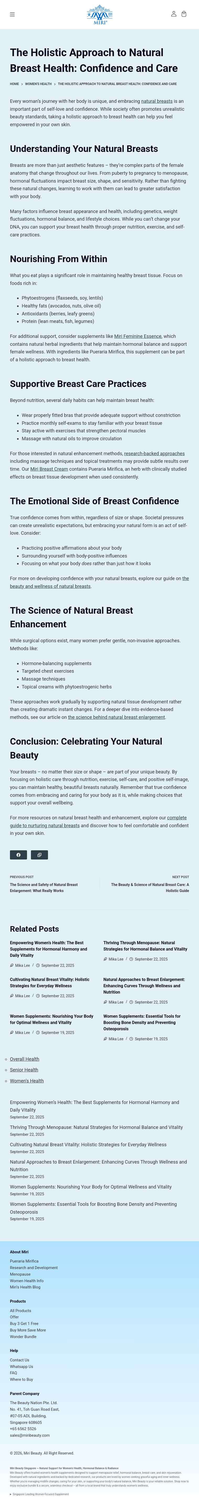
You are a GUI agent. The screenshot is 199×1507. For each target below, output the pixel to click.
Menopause (20, 1274)
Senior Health (24, 1070)
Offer (14, 1317)
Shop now (180, 1481)
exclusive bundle (26, 1485)
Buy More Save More (28, 1330)
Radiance (113, 1468)
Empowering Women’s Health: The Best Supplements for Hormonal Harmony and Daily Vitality (48, 949)
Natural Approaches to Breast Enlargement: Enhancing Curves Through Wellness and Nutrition (144, 986)
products (101, 1477)
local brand (93, 1485)
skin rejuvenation (171, 1472)
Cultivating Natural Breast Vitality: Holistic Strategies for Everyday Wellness (88, 1144)
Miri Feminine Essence (138, 336)
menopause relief (109, 1472)
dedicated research (79, 1477)
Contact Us (19, 1360)
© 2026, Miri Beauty (26, 1453)
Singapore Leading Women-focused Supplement (41, 1494)
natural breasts (157, 101)
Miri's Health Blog (25, 1287)
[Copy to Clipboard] (39, 854)
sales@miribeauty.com (30, 1435)
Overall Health (24, 1059)
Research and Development (34, 1267)
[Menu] (12, 14)
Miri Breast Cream (49, 469)
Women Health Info (27, 1280)
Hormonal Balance (94, 1468)
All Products (20, 1310)
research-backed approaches (154, 453)
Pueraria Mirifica (24, 1261)
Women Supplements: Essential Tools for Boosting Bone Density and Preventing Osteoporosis (142, 1022)
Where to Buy (21, 1379)
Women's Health (27, 1081)
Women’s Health (72, 1468)
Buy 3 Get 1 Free (24, 1323)
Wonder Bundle (23, 1336)
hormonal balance (130, 1472)
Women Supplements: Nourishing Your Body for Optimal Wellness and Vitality (91, 1187)
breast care (148, 1472)
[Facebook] (18, 854)
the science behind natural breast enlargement (116, 717)
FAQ (13, 1373)
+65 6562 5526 (23, 1428)
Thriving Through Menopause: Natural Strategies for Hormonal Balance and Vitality (96, 1127)
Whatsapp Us (21, 1366)
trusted (35, 1472)
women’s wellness (137, 1485)
